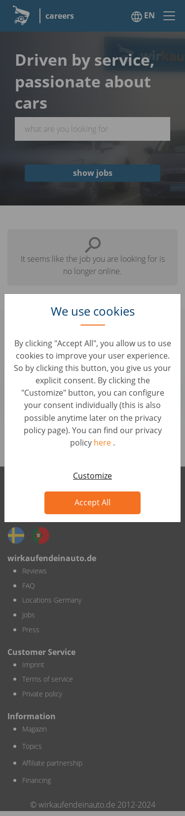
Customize (92, 475)
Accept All (92, 502)
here (103, 442)
